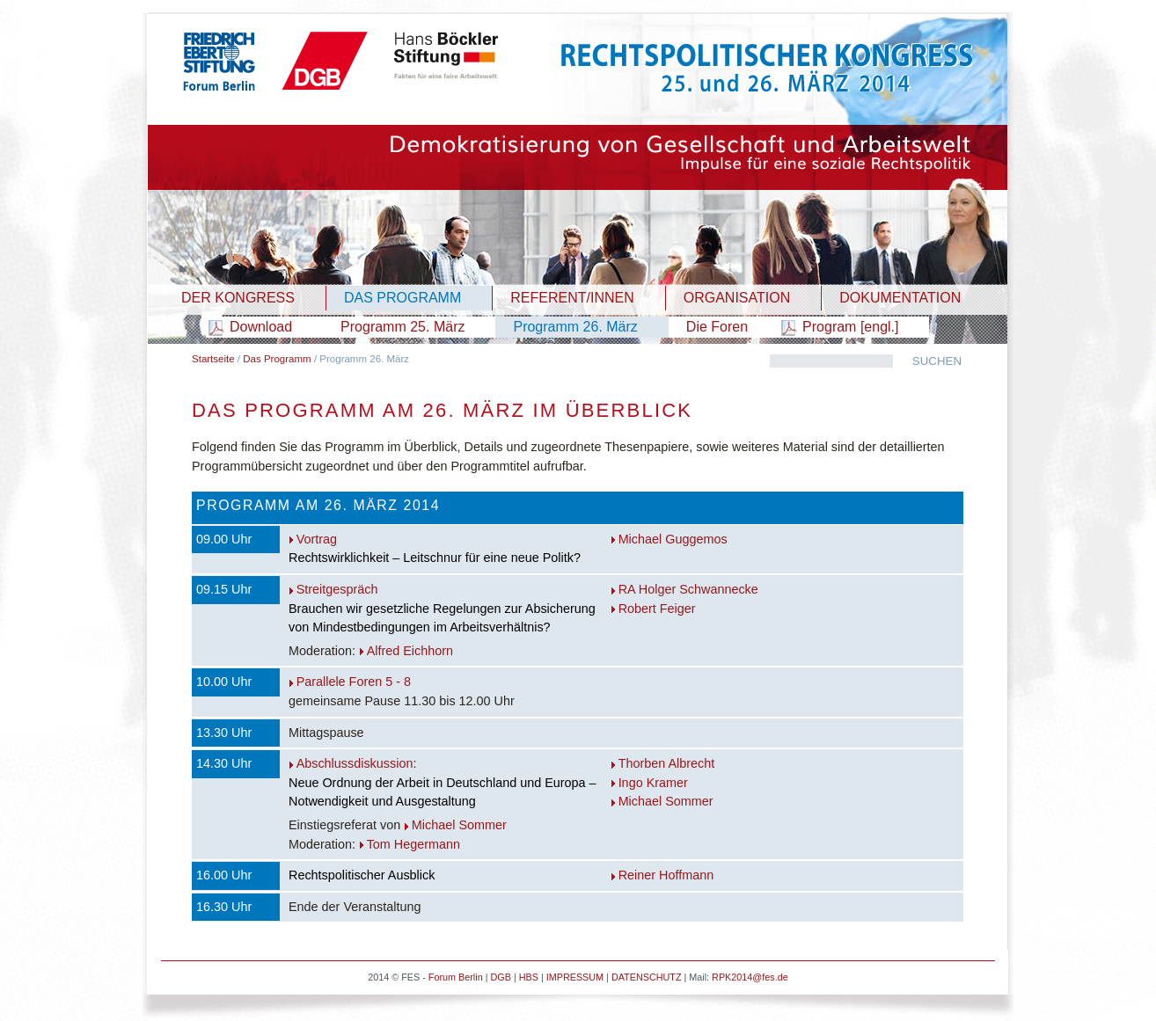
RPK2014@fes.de (750, 977)
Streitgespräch (337, 589)
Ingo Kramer (653, 783)
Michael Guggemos (673, 539)
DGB (500, 977)
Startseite (213, 359)
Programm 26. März (575, 326)
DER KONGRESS (238, 297)
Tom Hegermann (413, 844)
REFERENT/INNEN (571, 297)
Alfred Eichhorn (410, 651)
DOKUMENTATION (900, 297)
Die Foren (717, 326)
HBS (528, 977)
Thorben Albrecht (666, 763)
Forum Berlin (455, 977)
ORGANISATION (737, 297)
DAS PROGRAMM (402, 297)
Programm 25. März (402, 326)
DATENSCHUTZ (646, 977)
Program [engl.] (850, 326)
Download (261, 326)
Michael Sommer (459, 825)
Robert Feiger (657, 609)
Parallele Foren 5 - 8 (353, 682)
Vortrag (316, 539)
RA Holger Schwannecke (688, 589)
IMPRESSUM (575, 977)
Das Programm (277, 359)
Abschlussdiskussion (354, 763)
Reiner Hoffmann (666, 875)
